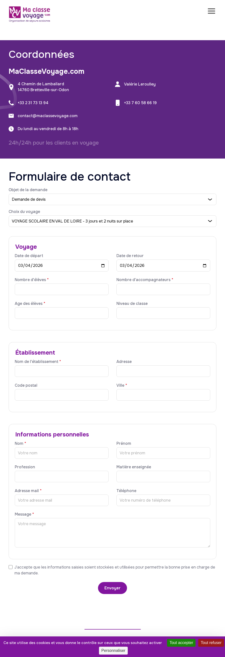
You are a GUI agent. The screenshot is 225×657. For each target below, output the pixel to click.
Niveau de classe (132, 303)
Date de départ (29, 255)
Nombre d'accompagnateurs (144, 279)
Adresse (124, 361)
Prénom (123, 443)
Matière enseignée (133, 467)
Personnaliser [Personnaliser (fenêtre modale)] (113, 650)
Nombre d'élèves (32, 279)
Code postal (26, 385)
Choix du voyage (24, 211)
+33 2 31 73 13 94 (33, 102)
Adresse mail (28, 490)
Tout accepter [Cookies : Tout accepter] (181, 643)
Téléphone (126, 490)
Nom (20, 443)
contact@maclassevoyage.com (48, 115)
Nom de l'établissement (38, 361)
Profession (25, 467)
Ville (121, 385)
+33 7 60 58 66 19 (140, 102)
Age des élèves (30, 303)
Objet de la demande (28, 189)
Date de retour (130, 255)
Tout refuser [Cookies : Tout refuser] (211, 643)
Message (24, 514)
